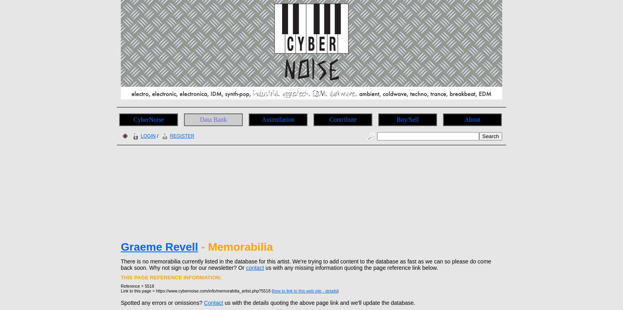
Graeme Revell (159, 247)
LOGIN (143, 136)
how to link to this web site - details (305, 291)
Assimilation (278, 119)
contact (255, 268)
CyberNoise (149, 119)
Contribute (342, 119)
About (472, 119)
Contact (213, 303)
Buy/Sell (408, 119)
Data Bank (213, 119)
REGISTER (177, 136)
